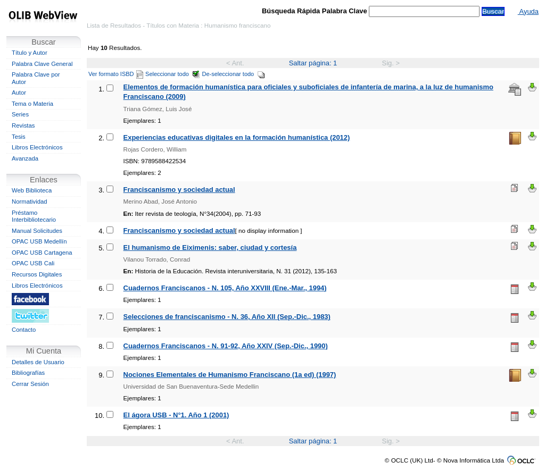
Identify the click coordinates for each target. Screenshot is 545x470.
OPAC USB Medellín (39, 241)
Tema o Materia (32, 103)
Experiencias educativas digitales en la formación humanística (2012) (236, 137)
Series (20, 114)
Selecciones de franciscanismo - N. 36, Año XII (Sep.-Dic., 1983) (227, 317)
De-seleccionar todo (234, 74)
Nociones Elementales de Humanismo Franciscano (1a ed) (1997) (229, 375)
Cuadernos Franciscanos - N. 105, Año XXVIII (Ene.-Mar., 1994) (225, 288)
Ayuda (528, 11)
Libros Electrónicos (37, 147)
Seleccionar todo (172, 74)
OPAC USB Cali (33, 263)
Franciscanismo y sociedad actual (179, 190)
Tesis (19, 136)
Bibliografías (28, 373)
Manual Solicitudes (37, 231)
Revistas (23, 125)
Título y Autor (29, 52)
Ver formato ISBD (115, 74)
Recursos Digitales (37, 274)
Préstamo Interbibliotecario (34, 216)
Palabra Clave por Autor (36, 78)
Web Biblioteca (32, 190)
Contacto (24, 329)
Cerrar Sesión (30, 384)
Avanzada (25, 158)
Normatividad (29, 201)
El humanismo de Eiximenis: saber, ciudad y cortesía (210, 247)
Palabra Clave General (42, 64)
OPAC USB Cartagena (42, 252)
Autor (19, 92)
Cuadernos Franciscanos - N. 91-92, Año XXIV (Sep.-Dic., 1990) (225, 346)
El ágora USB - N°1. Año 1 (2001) (176, 415)
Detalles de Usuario (38, 362)
